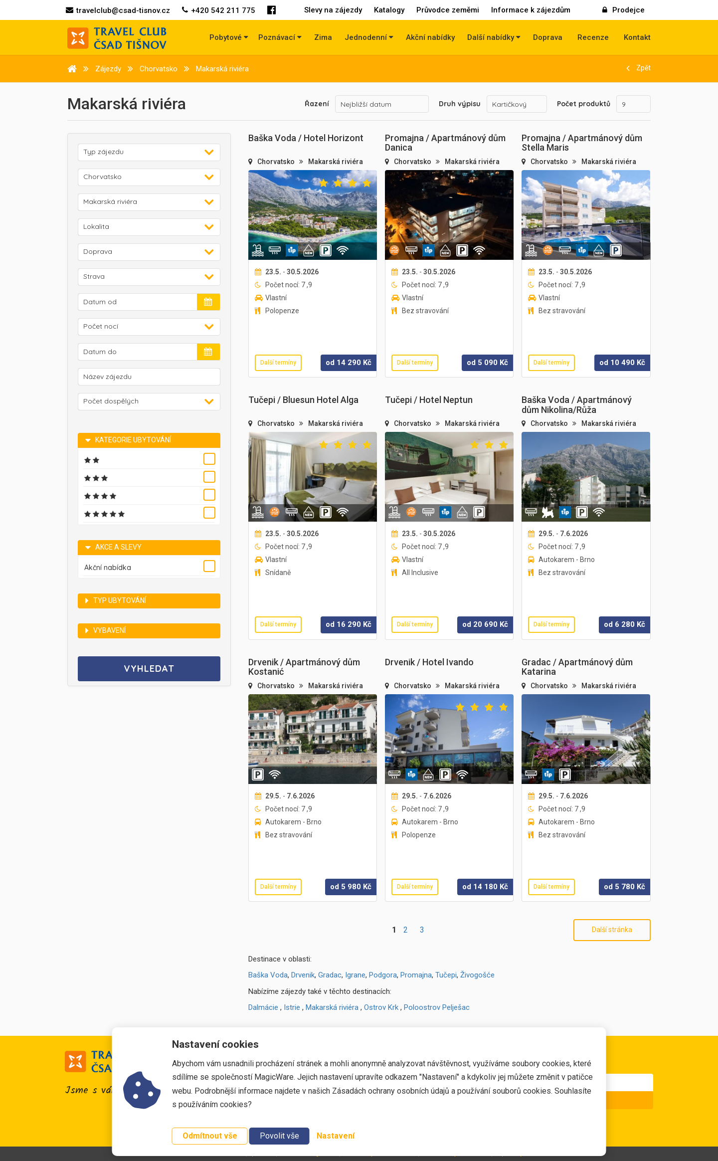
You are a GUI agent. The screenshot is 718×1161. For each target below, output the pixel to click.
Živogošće (477, 974)
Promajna (416, 974)
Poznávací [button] (280, 37)
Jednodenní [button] (369, 37)
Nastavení (336, 1136)
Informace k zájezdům (530, 9)
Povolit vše (279, 1136)
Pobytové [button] (228, 37)
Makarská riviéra (335, 162)
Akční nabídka (107, 567)
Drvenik (303, 974)
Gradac (330, 974)
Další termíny (278, 362)
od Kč (348, 362)
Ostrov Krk (381, 1007)
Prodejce (623, 9)
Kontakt (637, 37)
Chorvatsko (276, 162)
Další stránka (612, 930)
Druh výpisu (460, 103)
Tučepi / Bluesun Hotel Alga (303, 399)
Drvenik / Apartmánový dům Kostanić (304, 667)
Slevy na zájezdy (333, 9)
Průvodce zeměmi (447, 9)
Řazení (317, 103)
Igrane (355, 974)
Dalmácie (263, 1007)
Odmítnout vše (209, 1136)
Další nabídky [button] (494, 37)
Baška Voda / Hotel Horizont (305, 138)
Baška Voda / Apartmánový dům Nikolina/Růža (577, 404)
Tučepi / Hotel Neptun (429, 399)
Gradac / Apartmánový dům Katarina (577, 667)
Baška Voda (268, 974)
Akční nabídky (430, 37)
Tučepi (446, 974)
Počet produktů (583, 103)
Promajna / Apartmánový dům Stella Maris (582, 143)
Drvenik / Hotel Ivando (429, 662)
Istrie (292, 1007)
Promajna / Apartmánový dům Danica (445, 143)
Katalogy (389, 9)
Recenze (593, 37)
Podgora (383, 974)
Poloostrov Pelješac (437, 1007)
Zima (323, 37)
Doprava (547, 37)
